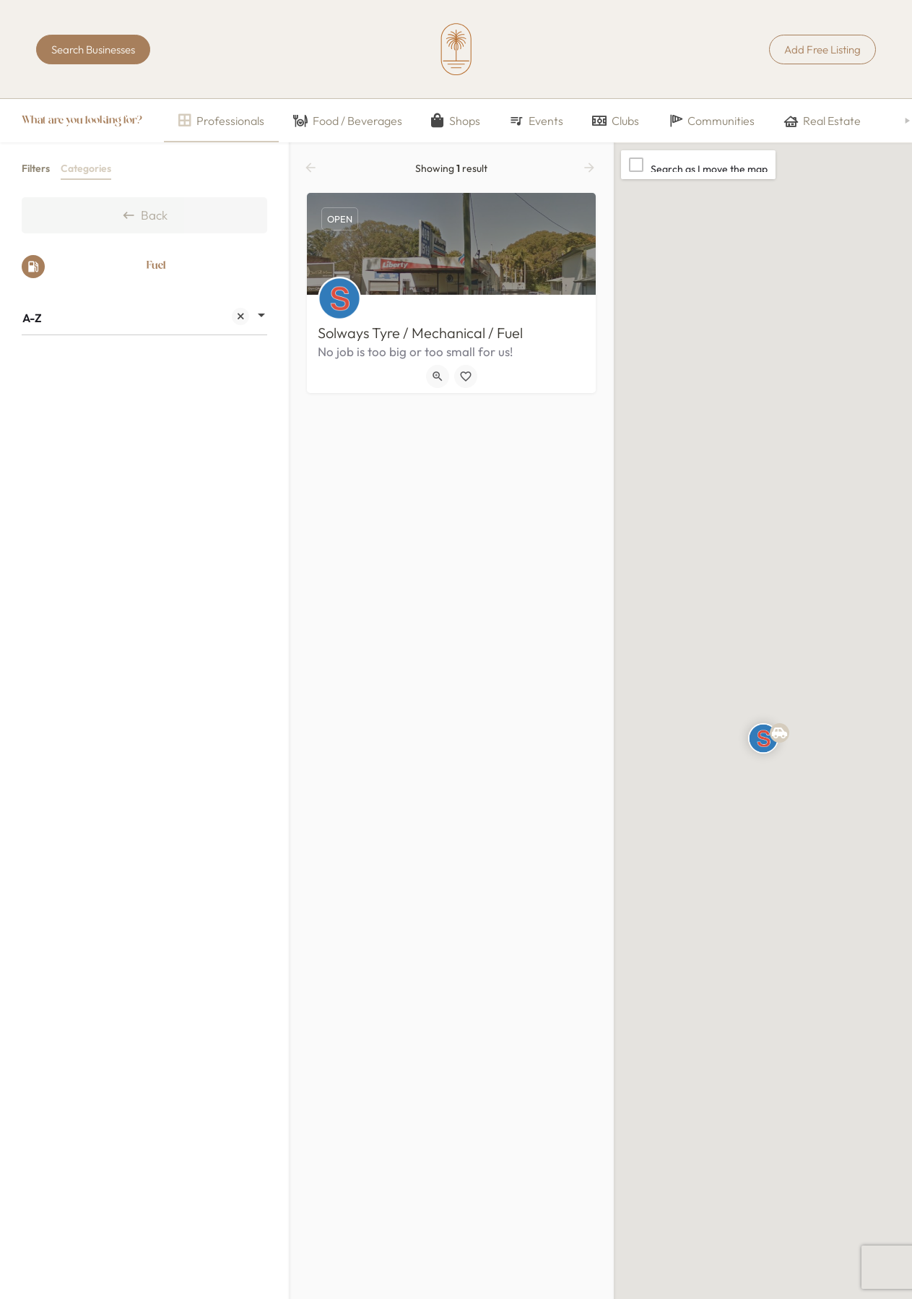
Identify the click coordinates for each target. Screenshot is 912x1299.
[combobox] (144, 318)
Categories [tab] (86, 168)
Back (144, 215)
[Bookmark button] (465, 376)
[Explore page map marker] (763, 738)
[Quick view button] (437, 376)
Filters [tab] (36, 168)
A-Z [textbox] (135, 319)
